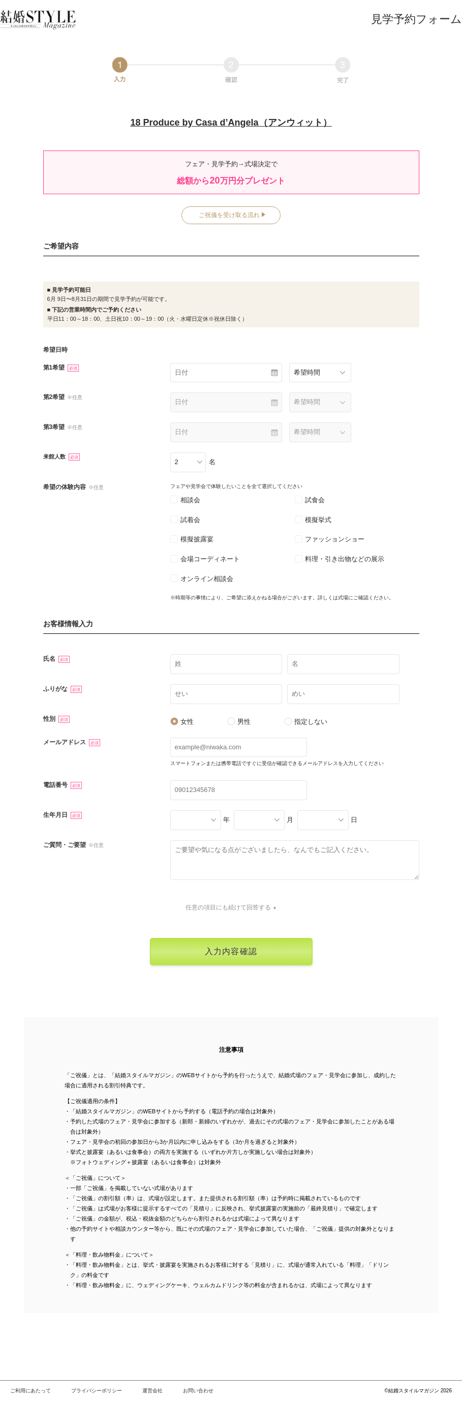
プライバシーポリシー (96, 1390)
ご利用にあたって (30, 1390)
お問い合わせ (198, 1390)
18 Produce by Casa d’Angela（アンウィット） (230, 122)
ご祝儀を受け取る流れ (229, 215)
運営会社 (152, 1390)
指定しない (305, 721)
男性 (239, 721)
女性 (182, 721)
